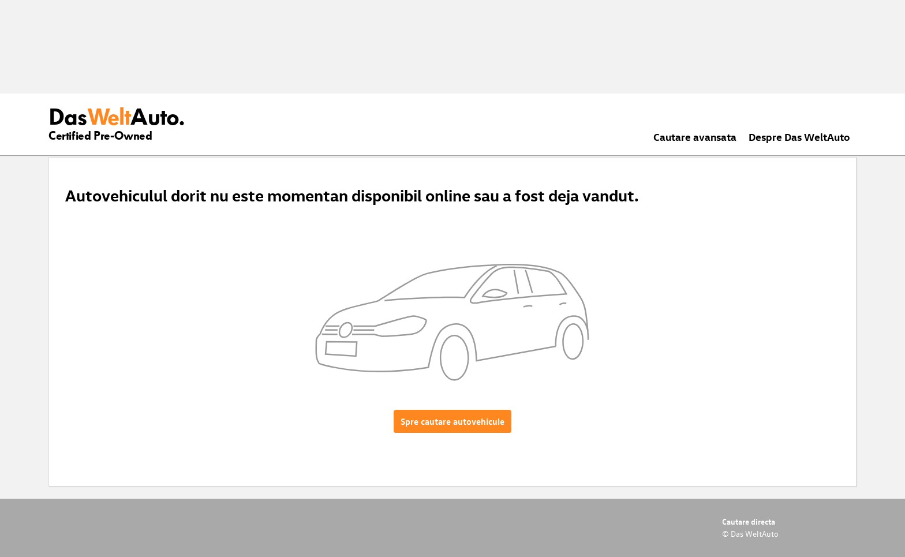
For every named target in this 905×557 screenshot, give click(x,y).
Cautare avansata (694, 136)
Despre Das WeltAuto (799, 136)
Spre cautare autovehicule (452, 421)
